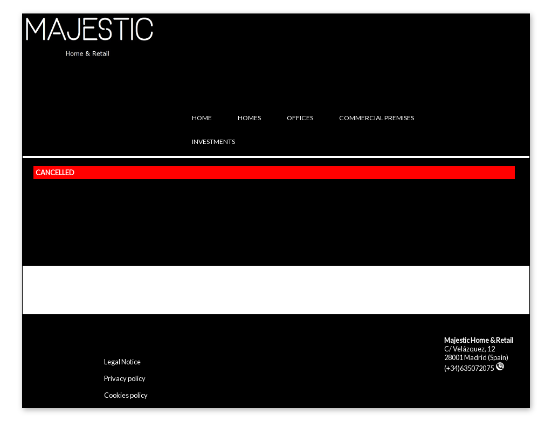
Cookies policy (126, 395)
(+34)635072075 (474, 368)
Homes (249, 118)
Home (202, 118)
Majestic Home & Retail (478, 340)
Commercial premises (376, 118)
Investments (213, 141)
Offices (300, 118)
